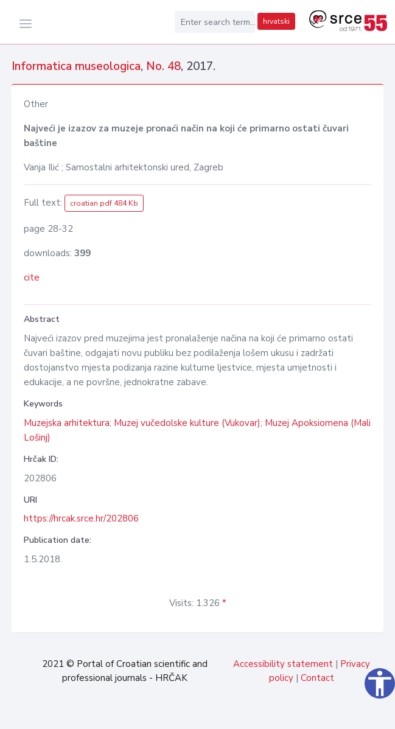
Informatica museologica (76, 66)
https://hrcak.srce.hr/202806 (81, 518)
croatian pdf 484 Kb (104, 203)
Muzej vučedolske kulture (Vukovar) (187, 423)
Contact (317, 678)
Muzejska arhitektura (67, 423)
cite (32, 277)
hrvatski (276, 21)
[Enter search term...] (215, 21)
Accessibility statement (283, 664)
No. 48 (163, 66)
